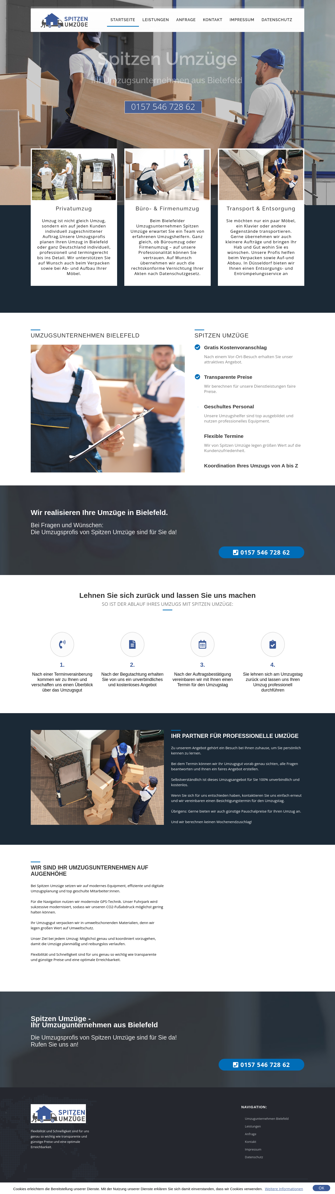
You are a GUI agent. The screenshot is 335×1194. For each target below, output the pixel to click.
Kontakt (212, 20)
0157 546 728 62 (163, 106)
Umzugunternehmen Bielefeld (267, 1118)
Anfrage (186, 20)
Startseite (123, 20)
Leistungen (156, 20)
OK (321, 1188)
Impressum (242, 20)
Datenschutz (277, 20)
